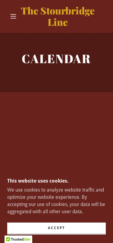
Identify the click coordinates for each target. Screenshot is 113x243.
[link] (57, 16)
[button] (13, 16)
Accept (56, 228)
